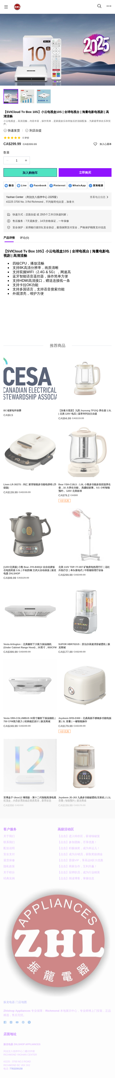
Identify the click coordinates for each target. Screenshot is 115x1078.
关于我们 (9, 857)
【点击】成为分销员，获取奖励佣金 (80, 875)
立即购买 (85, 172)
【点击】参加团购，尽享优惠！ (77, 863)
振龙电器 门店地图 (15, 1024)
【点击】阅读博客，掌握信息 (76, 900)
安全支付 (9, 875)
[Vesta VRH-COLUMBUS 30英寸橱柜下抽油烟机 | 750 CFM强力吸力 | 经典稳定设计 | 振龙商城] (30, 710)
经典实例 (9, 900)
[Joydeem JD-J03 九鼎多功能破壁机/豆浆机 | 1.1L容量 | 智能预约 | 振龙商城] (85, 790)
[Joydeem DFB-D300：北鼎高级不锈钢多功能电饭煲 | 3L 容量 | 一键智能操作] (85, 713)
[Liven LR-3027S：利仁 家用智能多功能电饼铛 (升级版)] (30, 477)
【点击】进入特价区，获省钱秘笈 (79, 857)
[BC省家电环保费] (30, 401)
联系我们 (9, 863)
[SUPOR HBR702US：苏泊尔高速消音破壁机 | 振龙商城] (85, 636)
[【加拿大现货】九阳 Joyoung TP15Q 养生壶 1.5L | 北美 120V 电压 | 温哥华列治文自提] (85, 403)
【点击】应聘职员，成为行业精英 (79, 894)
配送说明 (9, 869)
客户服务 (9, 851)
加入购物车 (30, 172)
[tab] (9, 239)
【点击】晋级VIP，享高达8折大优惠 (80, 882)
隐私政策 (9, 888)
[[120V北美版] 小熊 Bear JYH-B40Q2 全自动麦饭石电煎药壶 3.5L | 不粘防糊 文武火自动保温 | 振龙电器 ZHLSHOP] (30, 561)
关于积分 (9, 894)
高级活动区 (66, 851)
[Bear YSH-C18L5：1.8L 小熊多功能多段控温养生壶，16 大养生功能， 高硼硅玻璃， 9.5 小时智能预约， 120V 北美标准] (85, 481)
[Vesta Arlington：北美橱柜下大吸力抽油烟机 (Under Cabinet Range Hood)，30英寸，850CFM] (30, 636)
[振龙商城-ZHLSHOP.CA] (17, 6)
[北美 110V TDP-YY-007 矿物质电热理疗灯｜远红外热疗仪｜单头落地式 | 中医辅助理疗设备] (85, 559)
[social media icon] (4, 1045)
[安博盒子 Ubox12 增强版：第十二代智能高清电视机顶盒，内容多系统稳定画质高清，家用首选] (30, 790)
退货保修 (9, 882)
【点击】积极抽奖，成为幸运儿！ (79, 869)
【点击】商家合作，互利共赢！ (77, 888)
